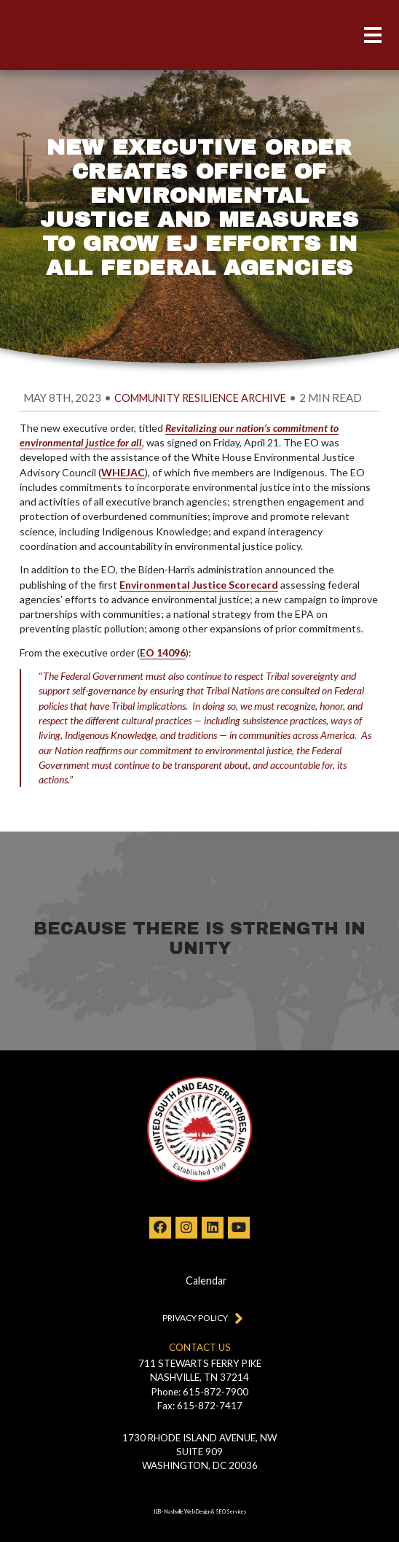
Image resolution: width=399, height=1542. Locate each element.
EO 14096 (163, 652)
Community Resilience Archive (200, 398)
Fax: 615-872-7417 (199, 1405)
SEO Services (231, 1511)
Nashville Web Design (187, 1511)
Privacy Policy (199, 1317)
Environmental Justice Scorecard (198, 584)
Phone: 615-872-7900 (199, 1392)
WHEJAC (123, 472)
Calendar (206, 1280)
